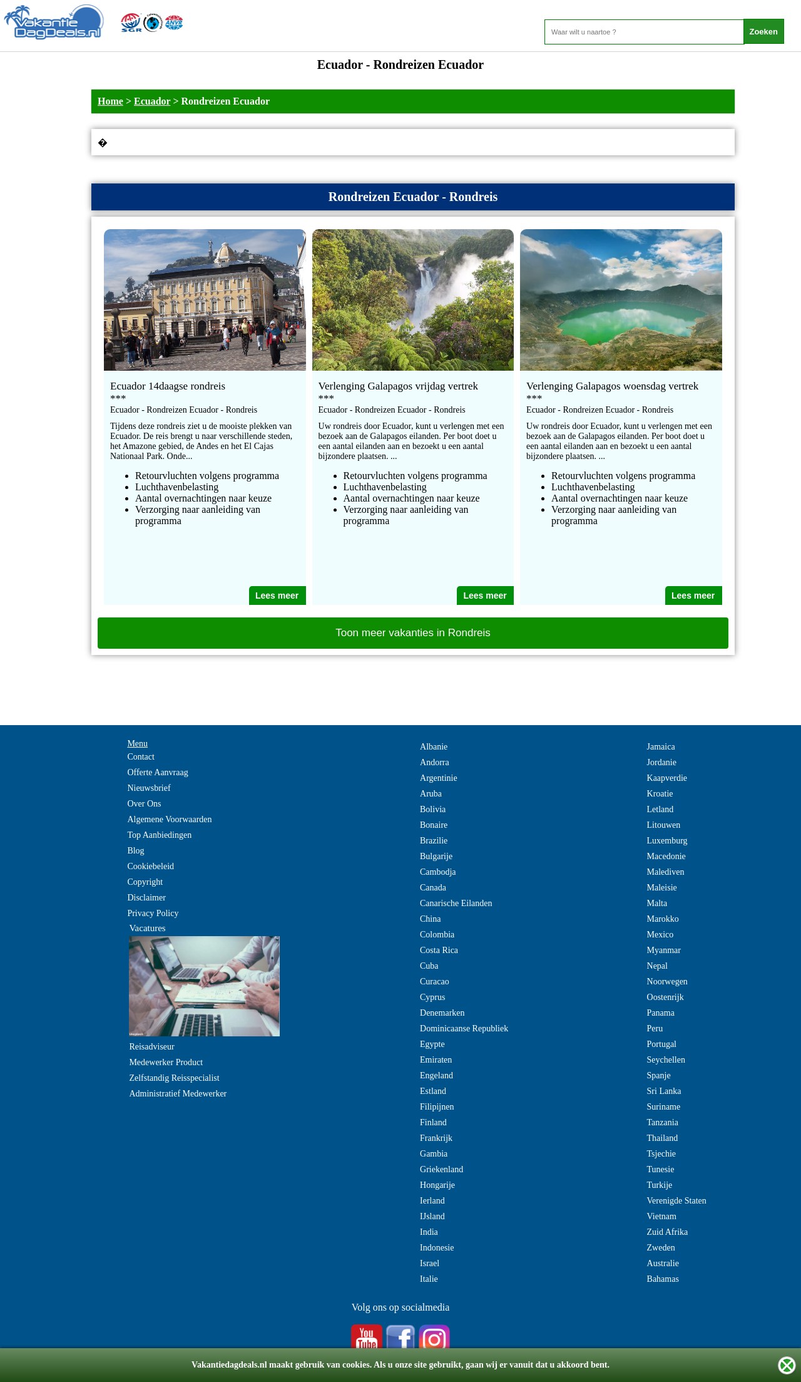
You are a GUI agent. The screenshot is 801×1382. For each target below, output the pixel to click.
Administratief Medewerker (178, 1093)
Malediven (666, 872)
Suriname (664, 1106)
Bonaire (433, 825)
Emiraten (436, 1060)
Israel (429, 1263)
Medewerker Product (166, 1062)
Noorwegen (667, 981)
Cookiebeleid (150, 866)
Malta (657, 903)
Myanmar (664, 950)
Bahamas (663, 1279)
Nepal (657, 966)
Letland (660, 809)
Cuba (429, 966)
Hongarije (437, 1185)
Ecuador (152, 101)
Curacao (434, 981)
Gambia (433, 1153)
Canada (433, 887)
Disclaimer (146, 897)
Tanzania (662, 1122)
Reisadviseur (151, 1046)
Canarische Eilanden (456, 903)
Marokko (663, 919)
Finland (433, 1122)
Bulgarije (436, 856)
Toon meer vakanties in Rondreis (413, 633)
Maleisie (662, 887)
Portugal (661, 1044)
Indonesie (437, 1247)
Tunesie (661, 1169)
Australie (663, 1263)
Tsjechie (661, 1153)
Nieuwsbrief (148, 788)
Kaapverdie (667, 778)
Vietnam (661, 1216)
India (429, 1232)
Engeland (436, 1075)
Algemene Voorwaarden (169, 819)
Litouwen (664, 825)
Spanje (659, 1075)
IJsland (432, 1216)
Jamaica (661, 746)
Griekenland (441, 1169)
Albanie (433, 746)
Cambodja (438, 872)
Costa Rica (439, 950)
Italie (429, 1279)
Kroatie (660, 793)
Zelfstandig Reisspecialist (174, 1078)
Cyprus (432, 997)
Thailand (662, 1138)
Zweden (661, 1247)
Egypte (432, 1044)
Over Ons (144, 803)
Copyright (145, 882)
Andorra (434, 762)
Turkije (660, 1185)
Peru (655, 1028)
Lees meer (276, 595)
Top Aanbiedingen (159, 835)
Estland (433, 1091)
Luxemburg (667, 840)
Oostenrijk (665, 997)
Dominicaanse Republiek (464, 1028)
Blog (135, 850)
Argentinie (438, 778)
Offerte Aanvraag (157, 772)
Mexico (660, 934)
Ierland (432, 1200)
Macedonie (666, 856)
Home (110, 101)
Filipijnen (437, 1106)
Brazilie (433, 840)
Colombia (437, 934)
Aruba (431, 793)
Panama (661, 1013)
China (430, 919)
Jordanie (661, 762)
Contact (141, 756)
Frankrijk (436, 1138)
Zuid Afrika (667, 1232)
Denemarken (442, 1013)
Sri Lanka (664, 1091)
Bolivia (433, 809)
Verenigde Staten (677, 1200)
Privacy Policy (152, 913)
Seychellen (666, 1060)
